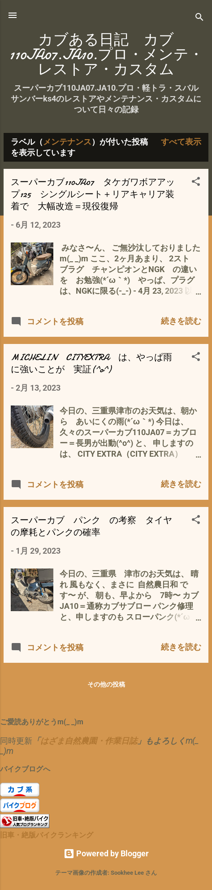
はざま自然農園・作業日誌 (88, 740)
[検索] (199, 18)
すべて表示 (181, 141)
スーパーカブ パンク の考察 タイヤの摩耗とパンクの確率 (91, 526)
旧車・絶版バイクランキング (46, 835)
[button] (195, 182)
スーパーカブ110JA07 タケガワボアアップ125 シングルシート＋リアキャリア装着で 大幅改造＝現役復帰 (93, 194)
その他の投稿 (106, 684)
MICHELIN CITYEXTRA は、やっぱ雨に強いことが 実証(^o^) (91, 363)
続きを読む (181, 321)
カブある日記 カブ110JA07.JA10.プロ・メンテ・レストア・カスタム (106, 54)
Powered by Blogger (106, 853)
